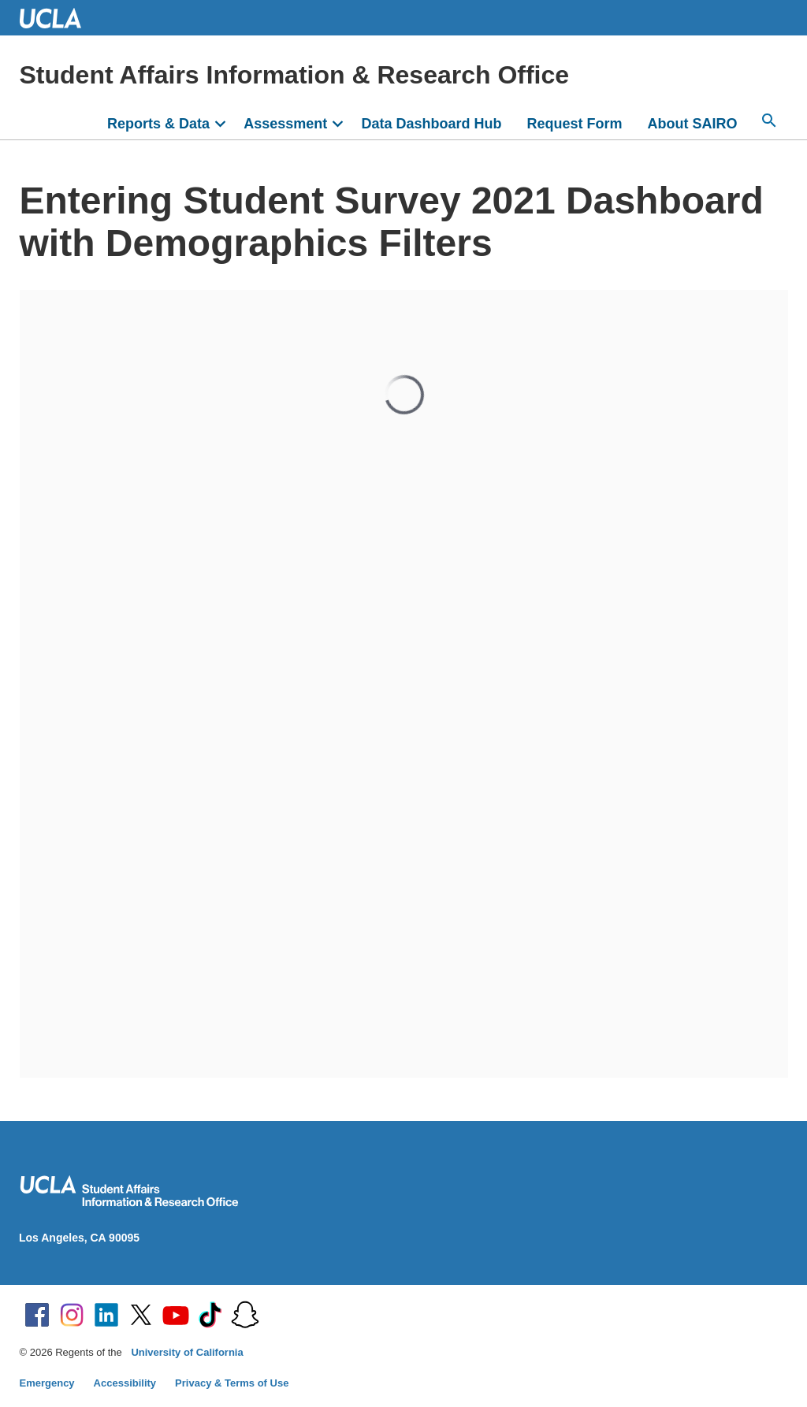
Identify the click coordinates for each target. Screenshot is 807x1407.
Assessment (285, 124)
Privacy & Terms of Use (231, 1383)
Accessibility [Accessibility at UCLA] (125, 1383)
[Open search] (769, 120)
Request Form (574, 124)
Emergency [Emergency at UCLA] (47, 1383)
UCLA (57, 17)
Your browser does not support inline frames (404, 684)
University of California (187, 1352)
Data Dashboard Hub (431, 124)
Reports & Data (158, 124)
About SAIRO (693, 124)
